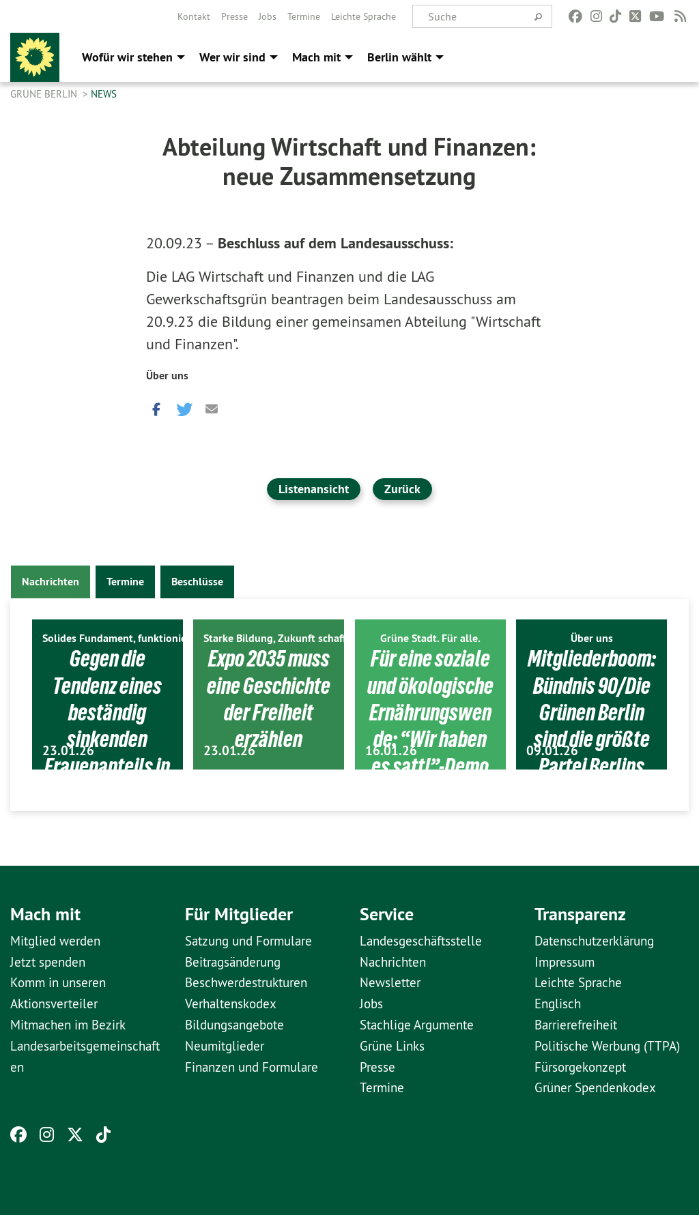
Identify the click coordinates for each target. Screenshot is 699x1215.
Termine (303, 16)
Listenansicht (314, 489)
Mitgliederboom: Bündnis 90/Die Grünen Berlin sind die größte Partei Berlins (591, 712)
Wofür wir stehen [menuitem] (127, 57)
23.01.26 (68, 750)
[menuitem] (193, 16)
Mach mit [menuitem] (316, 57)
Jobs (267, 16)
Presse (234, 16)
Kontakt (193, 16)
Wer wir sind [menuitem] (232, 57)
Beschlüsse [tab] (197, 581)
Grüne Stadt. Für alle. (430, 638)
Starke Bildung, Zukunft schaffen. (281, 638)
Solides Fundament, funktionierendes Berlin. (147, 638)
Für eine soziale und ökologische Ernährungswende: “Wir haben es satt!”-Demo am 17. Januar (430, 738)
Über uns (167, 375)
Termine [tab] (125, 581)
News (104, 93)
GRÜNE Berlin (45, 93)
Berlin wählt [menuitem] (399, 57)
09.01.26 (552, 750)
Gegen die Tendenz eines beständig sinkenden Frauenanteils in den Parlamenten (107, 738)
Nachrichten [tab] (50, 581)
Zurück (402, 489)
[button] (156, 406)
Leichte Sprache (363, 16)
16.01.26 (391, 750)
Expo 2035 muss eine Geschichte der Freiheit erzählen (268, 698)
